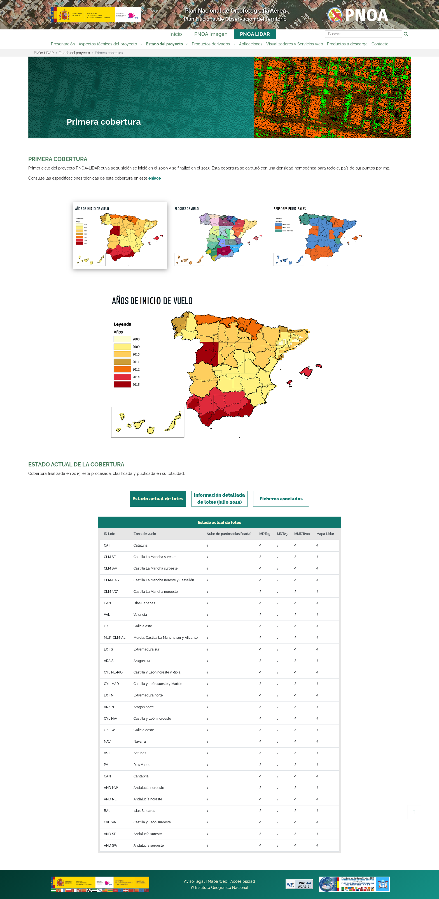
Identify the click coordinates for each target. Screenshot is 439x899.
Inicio (175, 34)
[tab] (158, 499)
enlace (154, 178)
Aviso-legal (194, 881)
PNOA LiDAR (255, 34)
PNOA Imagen (211, 34)
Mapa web (217, 881)
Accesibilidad (242, 881)
